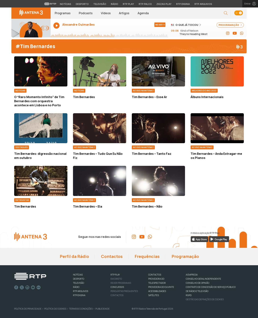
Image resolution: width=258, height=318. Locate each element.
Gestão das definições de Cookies (205, 299)
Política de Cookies (55, 308)
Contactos (111, 256)
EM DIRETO (116, 278)
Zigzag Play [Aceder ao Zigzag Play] (164, 4)
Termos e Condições (81, 308)
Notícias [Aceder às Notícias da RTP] (65, 4)
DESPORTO (78, 278)
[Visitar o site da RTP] (50, 3)
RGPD (189, 295)
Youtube (33, 287)
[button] (226, 13)
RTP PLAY (115, 274)
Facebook (16, 287)
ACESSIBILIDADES (157, 291)
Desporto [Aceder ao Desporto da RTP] (82, 4)
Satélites (153, 295)
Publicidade (102, 308)
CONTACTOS (154, 274)
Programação (185, 256)
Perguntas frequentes (124, 291)
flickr (39, 287)
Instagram (27, 287)
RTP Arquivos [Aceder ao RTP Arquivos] (203, 4)
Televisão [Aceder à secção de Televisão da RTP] (99, 4)
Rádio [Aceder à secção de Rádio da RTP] (114, 4)
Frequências (147, 256)
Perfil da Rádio (74, 256)
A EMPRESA (192, 274)
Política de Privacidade (27, 308)
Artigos (124, 13)
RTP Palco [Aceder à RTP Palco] (145, 4)
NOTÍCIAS (78, 274)
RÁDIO (76, 287)
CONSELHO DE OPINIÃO (197, 282)
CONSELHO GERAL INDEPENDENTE (203, 278)
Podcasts (86, 13)
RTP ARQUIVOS (80, 291)
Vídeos (106, 13)
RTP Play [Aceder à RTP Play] (128, 4)
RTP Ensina (79, 295)
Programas (63, 13)
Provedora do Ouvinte (161, 287)
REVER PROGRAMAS (121, 282)
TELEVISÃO (78, 282)
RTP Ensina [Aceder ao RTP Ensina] (183, 4)
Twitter (22, 287)
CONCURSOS (117, 287)
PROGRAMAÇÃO (230, 25)
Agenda (143, 13)
